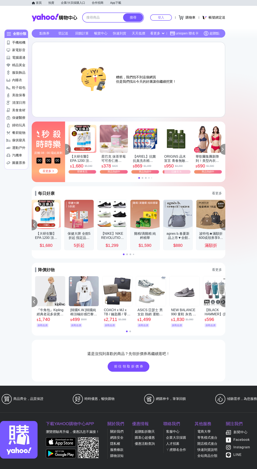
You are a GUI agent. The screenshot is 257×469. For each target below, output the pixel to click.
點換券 (44, 33)
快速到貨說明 (207, 449)
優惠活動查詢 (145, 443)
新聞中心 (240, 432)
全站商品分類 (207, 456)
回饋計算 (82, 33)
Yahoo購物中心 (54, 18)
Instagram (241, 447)
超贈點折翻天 (145, 431)
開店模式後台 (207, 443)
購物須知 (116, 456)
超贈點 (211, 33)
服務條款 (116, 449)
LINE (237, 455)
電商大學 (204, 431)
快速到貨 (119, 33)
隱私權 (115, 443)
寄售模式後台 (207, 437)
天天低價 (138, 33)
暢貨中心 (100, 33)
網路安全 (116, 437)
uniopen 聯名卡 (184, 33)
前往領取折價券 (129, 366)
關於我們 (116, 431)
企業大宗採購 (176, 437)
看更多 (157, 33)
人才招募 (172, 443)
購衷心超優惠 (145, 437)
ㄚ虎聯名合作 (176, 449)
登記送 (63, 33)
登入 (161, 17)
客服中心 (172, 431)
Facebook (241, 440)
